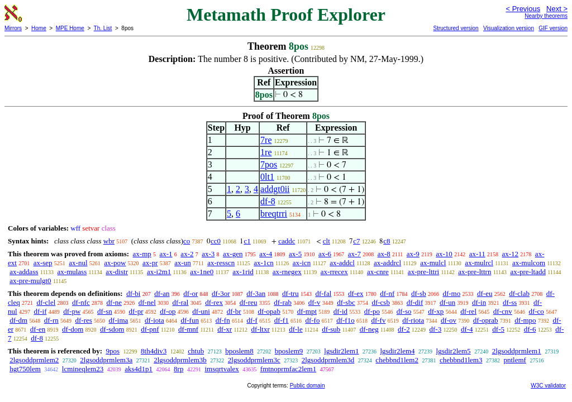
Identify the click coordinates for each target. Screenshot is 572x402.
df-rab (283, 302)
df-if (40, 311)
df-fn (223, 320)
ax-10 (444, 254)
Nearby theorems (546, 16)
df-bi (133, 293)
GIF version (553, 28)
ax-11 (477, 254)
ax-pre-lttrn (474, 271)
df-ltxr (260, 329)
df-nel (147, 302)
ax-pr (150, 263)
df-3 (435, 329)
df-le (296, 329)
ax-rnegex (287, 271)
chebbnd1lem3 (461, 360)
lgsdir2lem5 (453, 351)
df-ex (355, 293)
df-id (340, 311)
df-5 (498, 329)
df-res (83, 320)
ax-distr (117, 271)
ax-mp (142, 254)
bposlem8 (239, 351)
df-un (447, 302)
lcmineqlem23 (82, 369)
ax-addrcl (387, 263)
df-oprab (485, 320)
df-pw (71, 311)
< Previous (523, 8)
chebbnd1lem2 (396, 360)
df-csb (380, 302)
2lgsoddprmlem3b (180, 360)
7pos (268, 164)
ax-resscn (221, 263)
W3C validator (548, 385)
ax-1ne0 (201, 271)
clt (326, 241)
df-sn (104, 311)
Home (38, 28)
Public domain (307, 385)
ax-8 (384, 254)
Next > (557, 8)
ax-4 (265, 254)
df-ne (114, 302)
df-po (372, 311)
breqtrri (273, 213)
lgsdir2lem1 (341, 351)
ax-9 (413, 254)
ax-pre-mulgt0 (30, 280)
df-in (479, 302)
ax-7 (354, 254)
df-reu (249, 302)
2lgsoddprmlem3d (328, 360)
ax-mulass (72, 271)
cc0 (216, 241)
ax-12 (510, 254)
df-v (314, 302)
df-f (252, 320)
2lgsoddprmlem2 (34, 360)
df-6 (530, 329)
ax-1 (166, 254)
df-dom (72, 329)
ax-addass (23, 271)
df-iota (154, 320)
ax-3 (208, 254)
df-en (37, 329)
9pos (113, 351)
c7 (356, 241)
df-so (404, 311)
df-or (190, 293)
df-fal (323, 293)
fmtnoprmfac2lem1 (288, 369)
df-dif (415, 302)
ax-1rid (243, 271)
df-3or (221, 293)
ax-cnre (378, 271)
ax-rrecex (334, 271)
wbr (109, 241)
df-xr (224, 329)
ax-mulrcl (479, 263)
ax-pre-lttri (423, 271)
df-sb (418, 293)
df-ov (448, 320)
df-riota (413, 320)
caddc (286, 241)
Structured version (455, 28)
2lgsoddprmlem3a (106, 360)
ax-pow (115, 263)
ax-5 (295, 254)
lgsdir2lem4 (397, 351)
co (186, 241)
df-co (536, 311)
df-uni (201, 311)
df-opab (269, 311)
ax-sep (43, 263)
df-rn (51, 320)
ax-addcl (342, 263)
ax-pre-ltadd (528, 271)
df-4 (467, 329)
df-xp (436, 311)
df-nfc (81, 302)
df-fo (312, 320)
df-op (167, 311)
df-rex (214, 302)
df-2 (404, 329)
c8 (386, 241)
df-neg (369, 329)
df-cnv (502, 311)
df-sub (331, 329)
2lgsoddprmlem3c (254, 360)
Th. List (103, 28)
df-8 (267, 201)
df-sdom (112, 329)
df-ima (118, 320)
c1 (247, 241)
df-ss (510, 302)
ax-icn (302, 263)
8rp (178, 369)
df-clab (519, 293)
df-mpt (307, 311)
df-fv (378, 320)
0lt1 (267, 176)
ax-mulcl (433, 263)
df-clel (45, 302)
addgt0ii (274, 189)
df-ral (181, 302)
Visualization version (508, 28)
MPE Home (70, 28)
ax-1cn (263, 263)
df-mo (451, 293)
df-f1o (345, 320)
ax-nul (78, 263)
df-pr (136, 311)
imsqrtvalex (221, 369)
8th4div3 (153, 351)
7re (265, 140)
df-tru (290, 293)
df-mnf (188, 329)
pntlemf (514, 360)
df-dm (18, 320)
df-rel (468, 311)
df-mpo (525, 320)
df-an (161, 293)
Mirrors (13, 28)
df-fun (189, 320)
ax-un (182, 263)
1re (265, 152)
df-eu (484, 293)
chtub (196, 351)
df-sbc (346, 302)
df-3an (255, 293)
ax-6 (324, 254)
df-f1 (281, 320)
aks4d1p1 (138, 369)
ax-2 (186, 254)
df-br (234, 311)
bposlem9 (289, 351)
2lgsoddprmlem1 (516, 351)
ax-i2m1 (159, 271)
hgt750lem (25, 369)
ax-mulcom (528, 263)
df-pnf (150, 329)
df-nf (387, 293)
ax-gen (232, 254)
